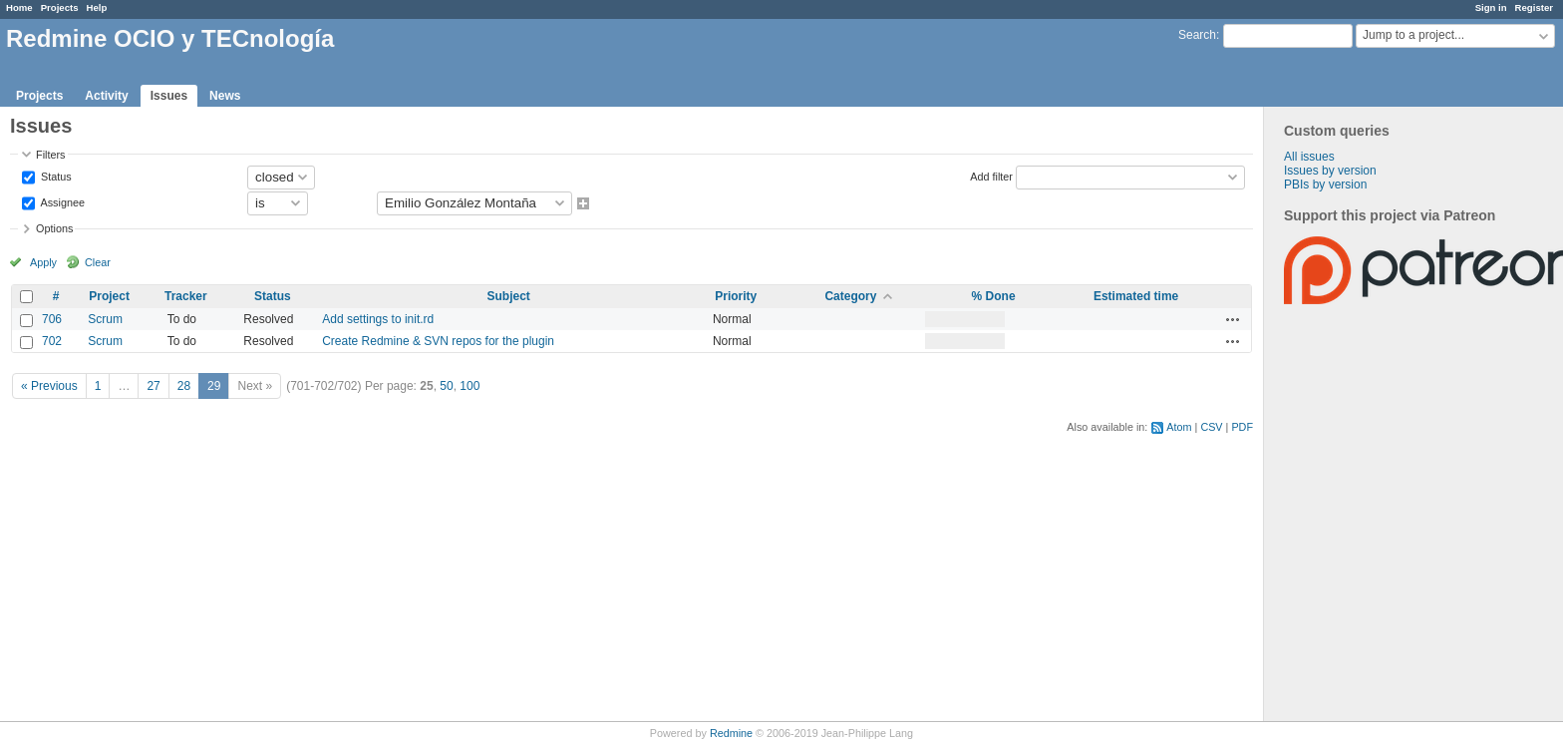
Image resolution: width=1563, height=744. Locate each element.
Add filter (991, 176)
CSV (1211, 427)
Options (54, 228)
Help (97, 7)
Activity (106, 96)
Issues (169, 96)
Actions (1233, 319)
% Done (994, 296)
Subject (507, 296)
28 (183, 386)
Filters (50, 155)
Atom (1178, 427)
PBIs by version (1325, 184)
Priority (736, 296)
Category (850, 296)
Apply (43, 262)
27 (153, 386)
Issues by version (1330, 171)
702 (52, 341)
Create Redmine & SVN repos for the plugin (438, 341)
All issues (1309, 157)
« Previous (49, 386)
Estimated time (1136, 296)
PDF (1242, 427)
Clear (98, 262)
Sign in (1491, 7)
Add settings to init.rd (378, 319)
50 (446, 386)
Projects (60, 7)
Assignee (61, 201)
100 (469, 386)
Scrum (105, 319)
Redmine (731, 733)
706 (52, 319)
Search (1197, 35)
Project (109, 296)
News (224, 96)
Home (19, 7)
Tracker (185, 296)
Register (1534, 7)
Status (55, 176)
